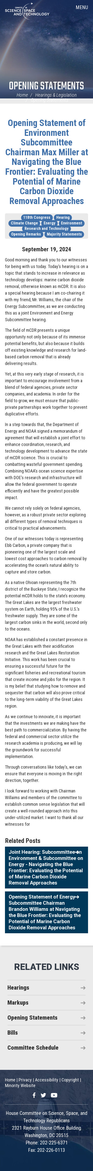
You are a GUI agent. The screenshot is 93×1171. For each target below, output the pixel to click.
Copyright (70, 1079)
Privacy (25, 1079)
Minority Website (20, 1085)
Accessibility (46, 1079)
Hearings (18, 987)
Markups (18, 1002)
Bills (12, 1032)
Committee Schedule (33, 1047)
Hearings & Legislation (56, 95)
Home (22, 95)
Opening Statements (46, 86)
